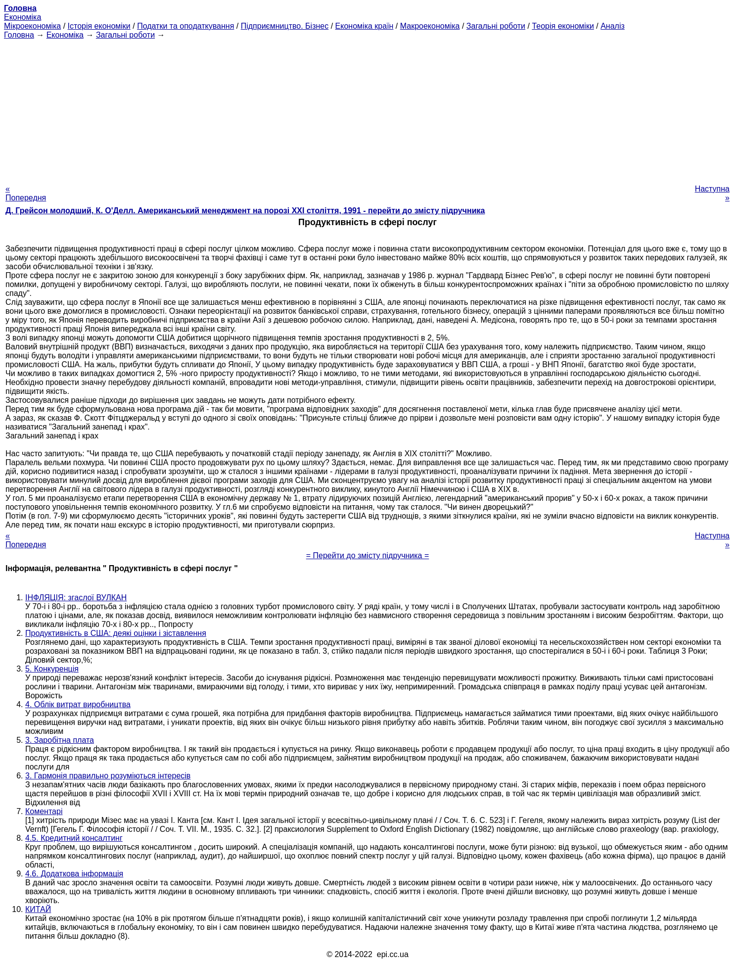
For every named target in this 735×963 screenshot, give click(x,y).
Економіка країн (364, 26)
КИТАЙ (38, 909)
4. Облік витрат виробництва (78, 704)
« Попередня (25, 193)
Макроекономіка (430, 26)
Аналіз (612, 26)
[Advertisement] (367, 109)
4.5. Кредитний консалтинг (74, 838)
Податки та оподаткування (185, 26)
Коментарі (43, 811)
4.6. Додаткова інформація (74, 873)
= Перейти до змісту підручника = (367, 555)
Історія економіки (99, 26)
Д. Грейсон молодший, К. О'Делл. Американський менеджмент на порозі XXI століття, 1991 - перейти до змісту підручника (245, 210)
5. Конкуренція (52, 669)
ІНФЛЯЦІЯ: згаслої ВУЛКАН (76, 597)
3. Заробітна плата (59, 740)
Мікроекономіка (32, 26)
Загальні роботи (495, 26)
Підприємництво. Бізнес (285, 26)
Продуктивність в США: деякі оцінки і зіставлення (115, 633)
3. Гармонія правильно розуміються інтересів (107, 775)
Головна (19, 35)
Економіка (22, 17)
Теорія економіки (563, 26)
